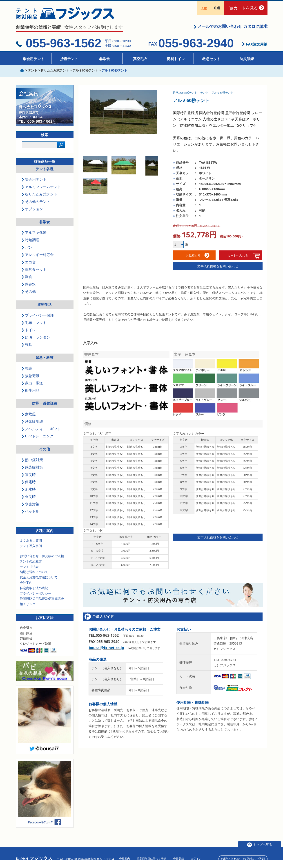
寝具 (27, 344)
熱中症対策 (33, 459)
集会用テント (33, 58)
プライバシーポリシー (35, 593)
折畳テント (69, 58)
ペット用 (31, 511)
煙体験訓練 (33, 421)
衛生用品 (31, 390)
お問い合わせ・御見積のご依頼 (42, 556)
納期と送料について (34, 572)
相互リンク (28, 604)
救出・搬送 (33, 382)
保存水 (29, 284)
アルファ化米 (34, 232)
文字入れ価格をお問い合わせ (217, 266)
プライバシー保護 (38, 315)
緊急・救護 (44, 357)
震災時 (29, 474)
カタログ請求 (255, 26)
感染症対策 (33, 467)
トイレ (29, 329)
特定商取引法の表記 (34, 588)
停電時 (29, 481)
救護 (27, 368)
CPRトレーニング (38, 436)
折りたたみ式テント (40, 194)
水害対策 (31, 504)
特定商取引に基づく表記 (151, 851)
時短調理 (31, 239)
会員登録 (178, 851)
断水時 (29, 489)
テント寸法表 (29, 567)
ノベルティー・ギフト (42, 428)
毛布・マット (34, 322)
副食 (27, 276)
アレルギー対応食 (38, 254)
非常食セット (34, 269)
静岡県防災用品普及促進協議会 (42, 598)
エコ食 (29, 262)
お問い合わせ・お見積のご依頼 (243, 852)
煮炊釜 (29, 414)
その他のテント (36, 201)
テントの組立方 (31, 561)
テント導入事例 (31, 546)
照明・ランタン (36, 337)
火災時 (29, 496)
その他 (29, 291)
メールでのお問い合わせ (220, 26)
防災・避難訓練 (44, 403)
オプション (33, 208)
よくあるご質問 (31, 540)
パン (27, 247)
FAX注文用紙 (256, 44)
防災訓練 (247, 58)
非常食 (104, 58)
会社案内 (26, 582)
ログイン (196, 851)
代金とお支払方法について (39, 577)
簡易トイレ (176, 58)
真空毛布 (140, 58)
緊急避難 (31, 375)
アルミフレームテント (42, 186)
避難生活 (44, 304)
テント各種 (44, 168)
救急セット (211, 58)
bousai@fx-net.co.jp (106, 643)
